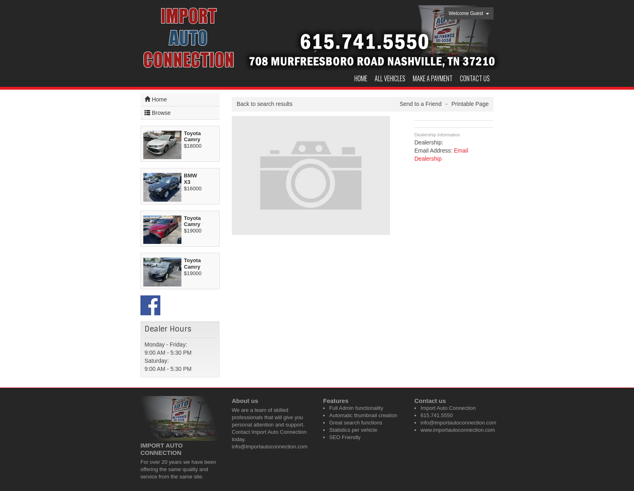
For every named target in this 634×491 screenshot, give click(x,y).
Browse (157, 112)
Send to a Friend (420, 104)
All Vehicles (390, 78)
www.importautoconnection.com (458, 430)
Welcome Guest (469, 13)
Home (360, 78)
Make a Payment (433, 78)
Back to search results (265, 104)
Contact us (475, 78)
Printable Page (470, 104)
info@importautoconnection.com (270, 447)
